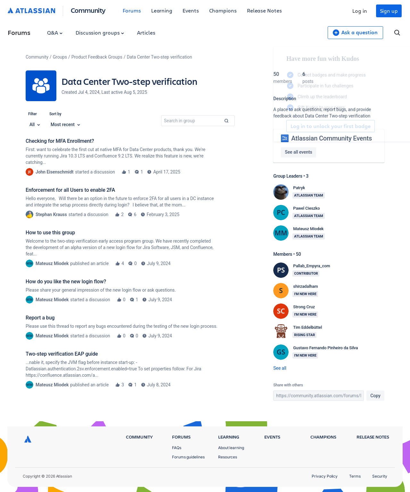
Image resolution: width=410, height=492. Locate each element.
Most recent (65, 124)
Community (88, 10)
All (34, 124)
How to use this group (50, 233)
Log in (359, 10)
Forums (132, 10)
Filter (32, 114)
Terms (355, 476)
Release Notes (264, 10)
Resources (227, 457)
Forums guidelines (188, 457)
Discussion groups (100, 32)
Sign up (389, 10)
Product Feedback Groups (96, 57)
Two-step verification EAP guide (62, 354)
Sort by (55, 114)
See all (279, 368)
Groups (60, 57)
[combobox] (198, 120)
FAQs (176, 447)
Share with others (288, 385)
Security (379, 476)
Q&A (54, 32)
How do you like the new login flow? (66, 281)
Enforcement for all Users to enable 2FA (70, 190)
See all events (298, 152)
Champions (223, 10)
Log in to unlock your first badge (281, 126)
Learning (161, 10)
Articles (146, 32)
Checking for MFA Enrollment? (60, 141)
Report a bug (40, 318)
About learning (231, 447)
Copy (375, 395)
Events (191, 10)
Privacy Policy (325, 476)
